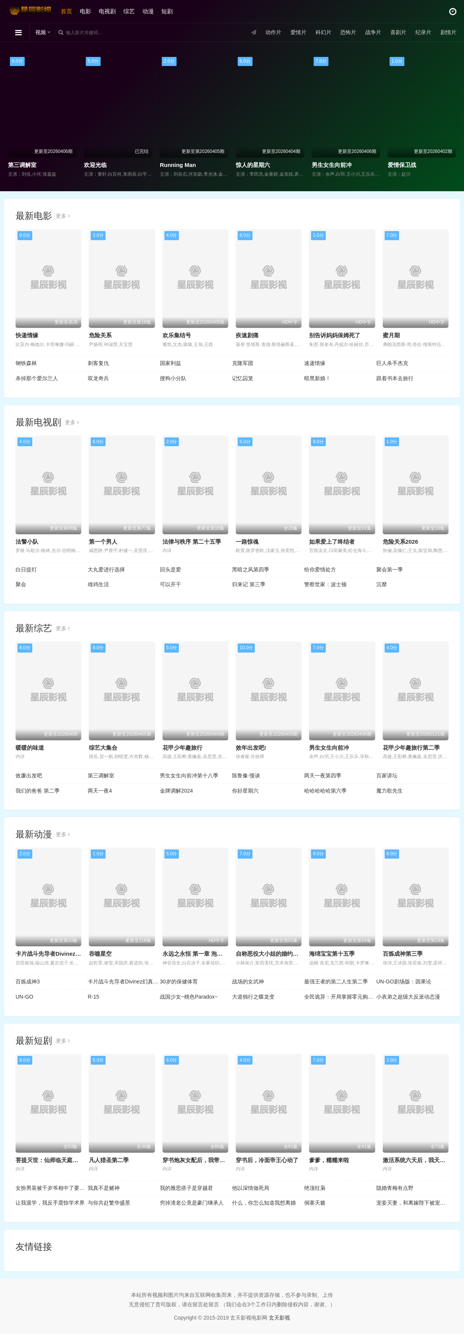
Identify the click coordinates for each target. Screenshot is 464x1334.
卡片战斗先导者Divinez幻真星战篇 (124, 981)
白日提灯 (26, 569)
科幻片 (323, 32)
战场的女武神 (248, 981)
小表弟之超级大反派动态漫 (408, 997)
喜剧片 (398, 32)
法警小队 (27, 541)
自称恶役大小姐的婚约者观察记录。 (281, 953)
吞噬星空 (100, 953)
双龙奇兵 (98, 378)
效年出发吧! (251, 747)
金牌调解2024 (176, 791)
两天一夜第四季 (322, 775)
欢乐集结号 (177, 335)
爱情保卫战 (402, 165)
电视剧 (107, 11)
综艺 (129, 11)
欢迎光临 (95, 165)
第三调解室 (22, 165)
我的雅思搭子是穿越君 (186, 1188)
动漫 (148, 11)
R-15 (93, 997)
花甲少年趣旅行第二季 (411, 747)
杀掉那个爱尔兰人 (37, 378)
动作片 (273, 32)
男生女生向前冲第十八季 (189, 775)
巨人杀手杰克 (392, 363)
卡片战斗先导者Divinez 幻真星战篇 (61, 953)
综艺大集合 (103, 747)
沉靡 (381, 584)
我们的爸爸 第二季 (38, 791)
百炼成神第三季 (403, 953)
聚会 (21, 584)
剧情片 (448, 32)
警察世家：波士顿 (325, 584)
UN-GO (24, 997)
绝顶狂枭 (314, 1188)
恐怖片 (348, 32)
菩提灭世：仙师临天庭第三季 (53, 1160)
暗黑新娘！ (317, 378)
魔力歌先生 (389, 791)
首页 (66, 11)
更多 (63, 216)
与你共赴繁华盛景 (109, 1203)
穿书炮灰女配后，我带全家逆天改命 (208, 1160)
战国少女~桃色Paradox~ (189, 997)
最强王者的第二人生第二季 (336, 981)
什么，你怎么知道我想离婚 (264, 1203)
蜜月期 (391, 335)
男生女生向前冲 (332, 165)
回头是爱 (170, 569)
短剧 (167, 11)
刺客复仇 (98, 363)
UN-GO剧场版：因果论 (403, 981)
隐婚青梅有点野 (394, 1188)
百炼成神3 (28, 981)
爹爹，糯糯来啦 (329, 1160)
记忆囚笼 (242, 378)
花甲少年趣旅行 (182, 747)
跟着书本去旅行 (394, 378)
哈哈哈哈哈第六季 (325, 791)
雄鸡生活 (98, 584)
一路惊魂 (247, 541)
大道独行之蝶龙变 (253, 997)
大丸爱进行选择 (106, 569)
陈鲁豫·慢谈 (246, 775)
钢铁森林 (26, 363)
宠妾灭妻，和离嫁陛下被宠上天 (412, 1203)
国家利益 (170, 363)
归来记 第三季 (248, 584)
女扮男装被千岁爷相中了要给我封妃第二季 (52, 1188)
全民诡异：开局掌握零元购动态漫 (340, 997)
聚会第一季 (389, 569)
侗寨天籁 (314, 1203)
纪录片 (423, 32)
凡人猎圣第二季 (109, 1160)
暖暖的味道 (30, 747)
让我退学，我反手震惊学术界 (50, 1203)
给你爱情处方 (320, 569)
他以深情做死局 (250, 1188)
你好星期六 (245, 791)
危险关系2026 (400, 541)
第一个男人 (103, 541)
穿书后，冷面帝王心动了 (267, 1160)
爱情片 (298, 32)
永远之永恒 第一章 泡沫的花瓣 (201, 953)
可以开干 (170, 584)
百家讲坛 (387, 775)
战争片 (373, 32)
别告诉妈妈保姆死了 (334, 335)
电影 (85, 11)
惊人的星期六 (253, 165)
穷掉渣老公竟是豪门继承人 (192, 1203)
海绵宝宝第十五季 (332, 953)
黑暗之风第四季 (250, 569)
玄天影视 (279, 1318)
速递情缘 (314, 363)
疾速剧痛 (247, 335)
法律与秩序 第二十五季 (192, 541)
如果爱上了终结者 (332, 541)
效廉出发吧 (29, 775)
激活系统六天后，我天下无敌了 (422, 1160)
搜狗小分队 (173, 378)
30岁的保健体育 (179, 981)
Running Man (178, 165)
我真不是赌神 (104, 1188)
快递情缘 (27, 335)
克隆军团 (242, 363)
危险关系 (100, 335)
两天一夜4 (100, 791)
